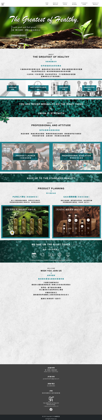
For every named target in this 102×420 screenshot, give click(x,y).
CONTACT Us (95, 3)
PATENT (74, 3)
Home (46, 3)
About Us (55, 3)
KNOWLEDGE (84, 3)
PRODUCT (65, 3)
